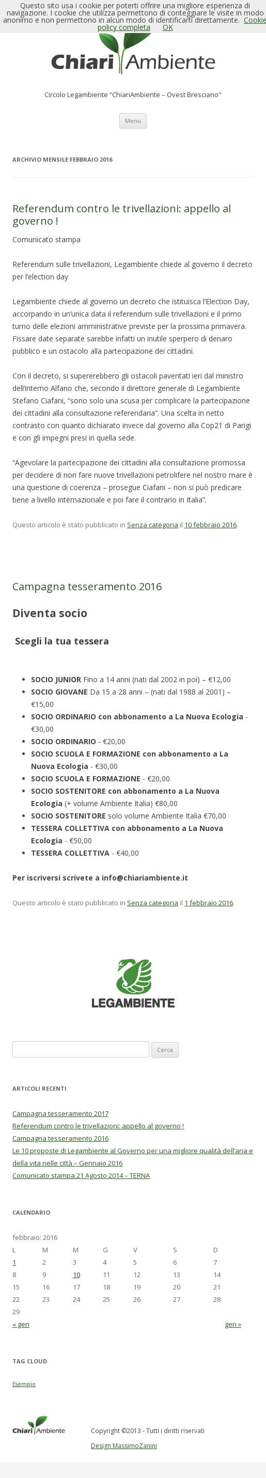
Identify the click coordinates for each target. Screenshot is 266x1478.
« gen (20, 1324)
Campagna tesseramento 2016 (87, 586)
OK (168, 27)
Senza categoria (152, 524)
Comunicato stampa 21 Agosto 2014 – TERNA (81, 1175)
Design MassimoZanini (124, 1445)
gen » (233, 1324)
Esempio (24, 1384)
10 (76, 1274)
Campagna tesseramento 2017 (60, 1113)
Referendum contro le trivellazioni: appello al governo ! (121, 214)
